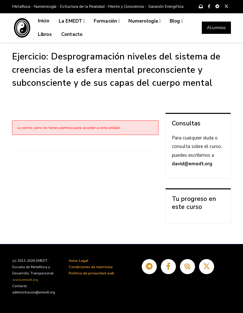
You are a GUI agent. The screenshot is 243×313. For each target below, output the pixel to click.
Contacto (72, 34)
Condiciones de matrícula (91, 267)
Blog (176, 21)
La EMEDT (72, 21)
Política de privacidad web (91, 273)
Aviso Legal (78, 260)
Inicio (43, 21)
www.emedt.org (25, 279)
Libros (45, 34)
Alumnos (216, 28)
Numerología (144, 21)
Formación (107, 21)
